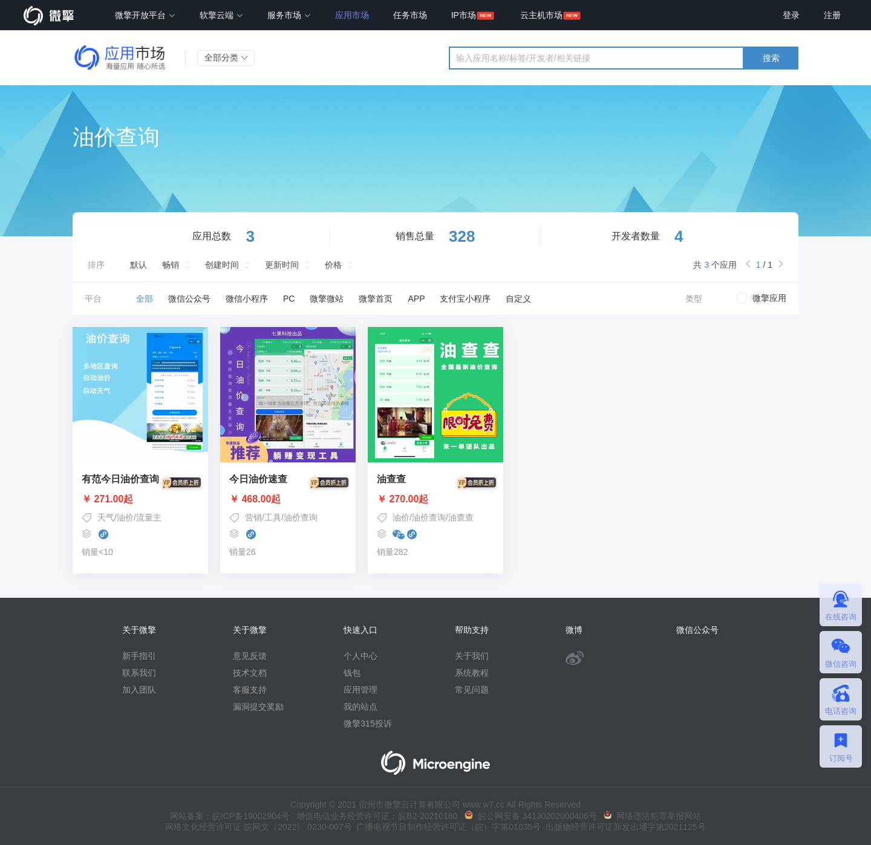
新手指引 (139, 656)
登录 (791, 15)
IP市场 (463, 15)
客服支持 (250, 689)
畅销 (170, 265)
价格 (333, 265)
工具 (272, 517)
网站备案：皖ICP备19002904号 (230, 816)
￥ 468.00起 (288, 499)
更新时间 (282, 265)
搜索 (771, 58)
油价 (125, 517)
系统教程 (472, 673)
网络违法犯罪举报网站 (652, 816)
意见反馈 (250, 656)
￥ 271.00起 (140, 499)
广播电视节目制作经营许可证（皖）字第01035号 (446, 827)
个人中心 (360, 656)
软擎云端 (221, 15)
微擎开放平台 (145, 15)
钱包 (352, 673)
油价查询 (301, 517)
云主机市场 (541, 15)
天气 (105, 517)
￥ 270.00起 (435, 499)
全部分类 (226, 57)
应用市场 (352, 15)
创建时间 (222, 265)
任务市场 (410, 15)
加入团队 (139, 689)
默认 (138, 265)
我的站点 (360, 706)
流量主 (148, 517)
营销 (253, 517)
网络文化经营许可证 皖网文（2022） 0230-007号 (258, 827)
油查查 (461, 517)
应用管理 (360, 689)
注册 (832, 15)
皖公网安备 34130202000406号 (531, 816)
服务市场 (289, 15)
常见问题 (472, 689)
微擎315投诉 (367, 723)
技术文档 (250, 673)
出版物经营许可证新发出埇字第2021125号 (623, 827)
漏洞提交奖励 (258, 706)
